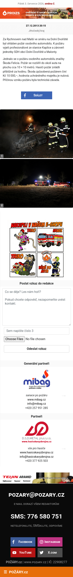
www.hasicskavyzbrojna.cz (36, 452)
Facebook (25, 542)
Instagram (52, 542)
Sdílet (38, 95)
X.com (52, 552)
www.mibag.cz (36, 399)
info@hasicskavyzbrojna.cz (37, 456)
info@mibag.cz (36, 403)
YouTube (25, 552)
